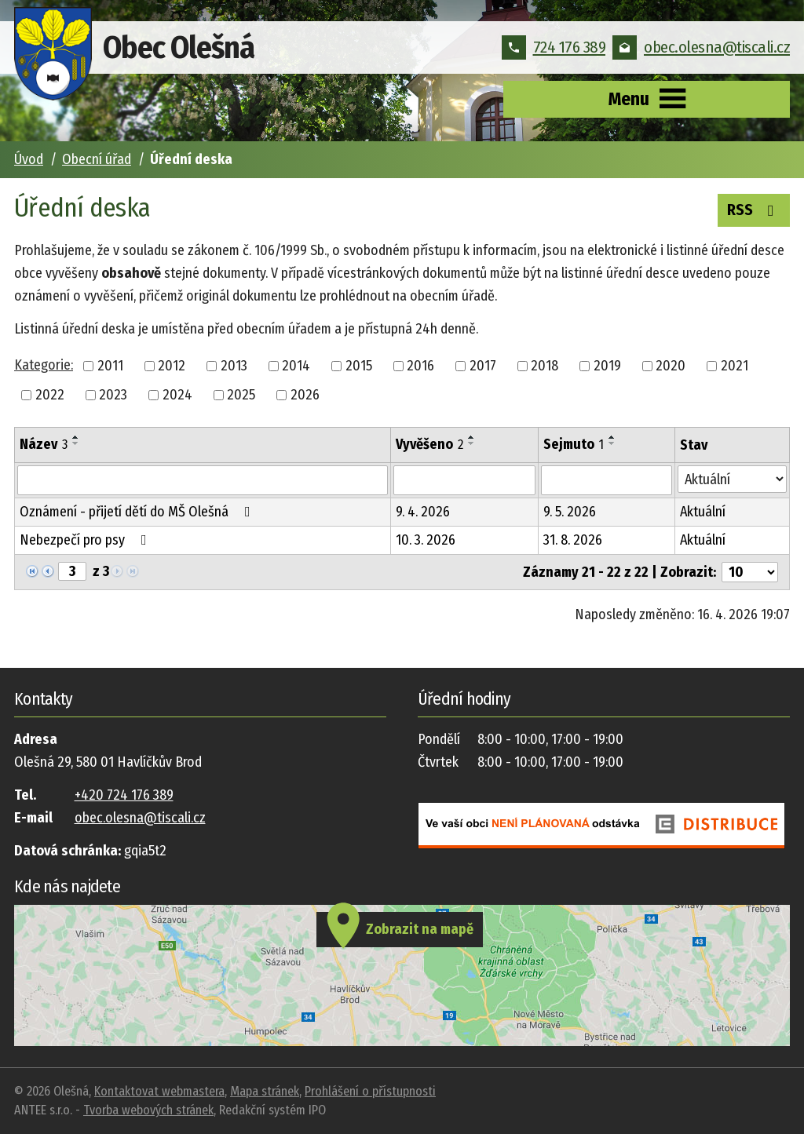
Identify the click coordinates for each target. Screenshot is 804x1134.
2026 (305, 394)
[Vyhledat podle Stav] (732, 479)
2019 (607, 365)
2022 (49, 394)
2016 (420, 365)
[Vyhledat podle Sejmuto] (606, 480)
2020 (670, 365)
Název (44, 444)
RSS (753, 209)
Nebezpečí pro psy (86, 540)
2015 (358, 365)
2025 (241, 394)
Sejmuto (573, 444)
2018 (544, 365)
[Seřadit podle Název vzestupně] (76, 437)
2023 (113, 394)
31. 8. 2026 (572, 540)
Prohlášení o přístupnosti (370, 1091)
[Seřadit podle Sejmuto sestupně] (612, 443)
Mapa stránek (264, 1091)
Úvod (28, 159)
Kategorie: (43, 365)
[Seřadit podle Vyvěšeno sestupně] (472, 443)
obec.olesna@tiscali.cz (701, 47)
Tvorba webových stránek (148, 1110)
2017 (483, 365)
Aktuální (702, 511)
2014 (296, 365)
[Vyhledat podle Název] (202, 480)
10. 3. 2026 (425, 540)
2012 (171, 365)
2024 (177, 394)
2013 (234, 365)
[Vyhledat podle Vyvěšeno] (464, 480)
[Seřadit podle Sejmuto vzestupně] (612, 437)
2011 (110, 365)
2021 (734, 365)
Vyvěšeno (429, 444)
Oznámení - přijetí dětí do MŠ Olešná (138, 511)
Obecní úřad (96, 159)
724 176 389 (554, 47)
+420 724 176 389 (124, 795)
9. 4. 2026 (423, 511)
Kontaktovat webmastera (159, 1091)
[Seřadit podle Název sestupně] (76, 443)
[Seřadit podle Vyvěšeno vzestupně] (472, 437)
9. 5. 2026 (569, 511)
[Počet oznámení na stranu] (750, 572)
